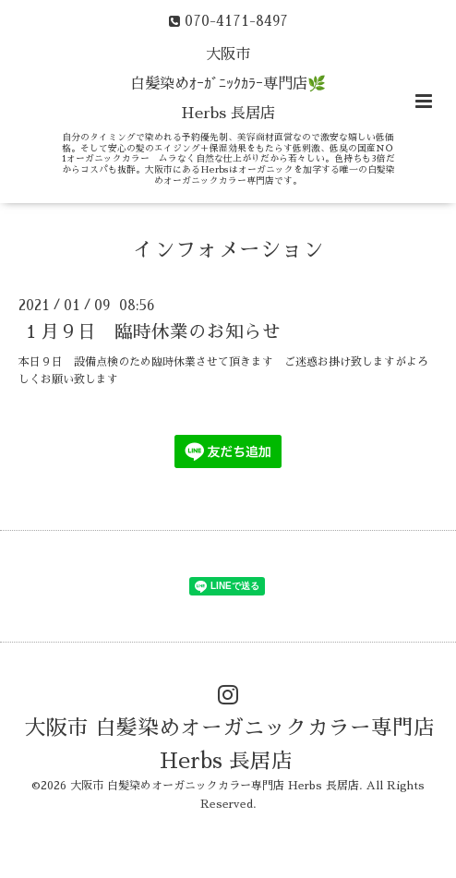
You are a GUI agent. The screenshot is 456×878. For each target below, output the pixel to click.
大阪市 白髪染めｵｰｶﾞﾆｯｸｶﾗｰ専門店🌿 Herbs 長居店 (228, 84)
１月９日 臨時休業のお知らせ (151, 332)
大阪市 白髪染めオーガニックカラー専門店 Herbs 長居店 (230, 743)
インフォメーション (228, 249)
